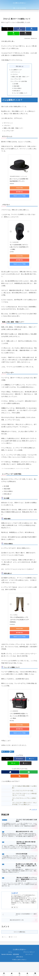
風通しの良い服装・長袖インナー (20, 76)
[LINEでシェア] (13, 33)
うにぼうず (14, 893)
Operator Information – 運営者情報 (10, 954)
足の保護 (16, 83)
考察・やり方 (5, 751)
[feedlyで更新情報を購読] (29, 772)
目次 (17, 66)
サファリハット (16, 72)
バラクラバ (15, 74)
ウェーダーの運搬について (20, 93)
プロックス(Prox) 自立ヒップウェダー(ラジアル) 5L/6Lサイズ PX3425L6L (19, 620)
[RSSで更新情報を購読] (20, 776)
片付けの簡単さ (18, 88)
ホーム (10, 952)
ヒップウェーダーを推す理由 (19, 81)
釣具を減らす (17, 90)
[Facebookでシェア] (19, 29)
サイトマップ (29, 954)
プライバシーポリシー (29, 952)
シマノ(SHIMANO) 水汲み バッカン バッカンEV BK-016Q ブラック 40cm (19, 716)
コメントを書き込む (19, 932)
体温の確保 (16, 86)
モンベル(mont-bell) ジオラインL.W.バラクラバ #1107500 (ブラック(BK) (19, 247)
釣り (12, 751)
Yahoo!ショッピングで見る (19, 195)
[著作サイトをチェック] (10, 772)
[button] (25, 33)
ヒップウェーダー (16, 79)
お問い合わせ (19, 956)
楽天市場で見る (19, 191)
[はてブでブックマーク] (32, 29)
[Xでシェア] (7, 29)
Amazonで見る (19, 187)
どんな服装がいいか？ (16, 69)
